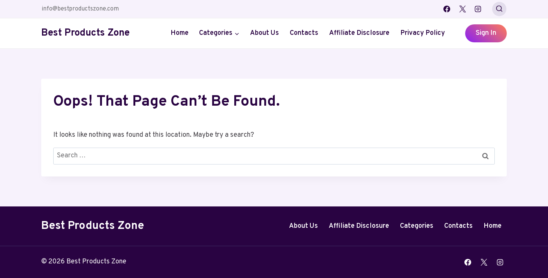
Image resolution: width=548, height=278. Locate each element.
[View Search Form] (499, 9)
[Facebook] (447, 9)
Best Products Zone (92, 226)
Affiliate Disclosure (359, 33)
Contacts (304, 33)
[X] (462, 9)
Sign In (486, 33)
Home (180, 33)
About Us (264, 33)
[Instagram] (478, 9)
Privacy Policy (422, 33)
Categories (416, 226)
